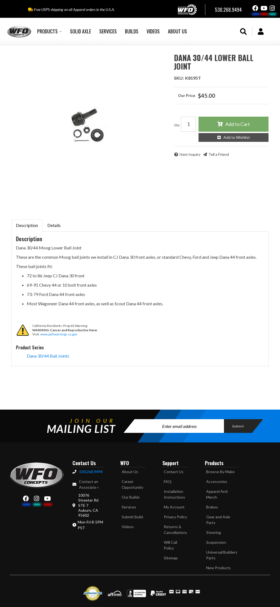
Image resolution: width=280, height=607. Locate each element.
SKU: (179, 77)
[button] (49, 31)
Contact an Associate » (89, 484)
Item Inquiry (189, 154)
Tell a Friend (218, 154)
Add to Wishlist (236, 137)
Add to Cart (237, 124)
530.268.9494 (91, 471)
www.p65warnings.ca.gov (58, 334)
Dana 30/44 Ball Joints (48, 355)
